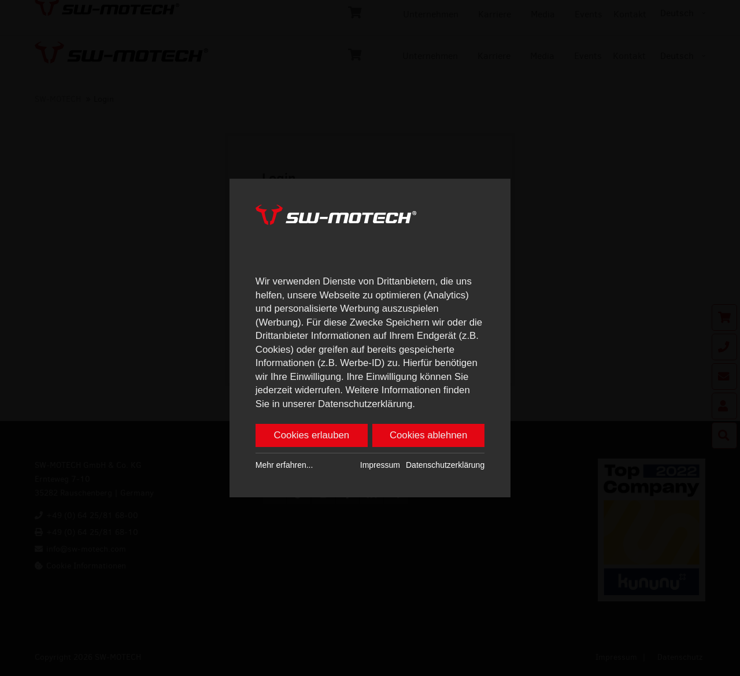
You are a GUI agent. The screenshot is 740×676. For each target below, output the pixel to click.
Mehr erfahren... (284, 465)
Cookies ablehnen (428, 435)
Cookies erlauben (312, 435)
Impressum (380, 465)
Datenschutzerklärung (445, 465)
